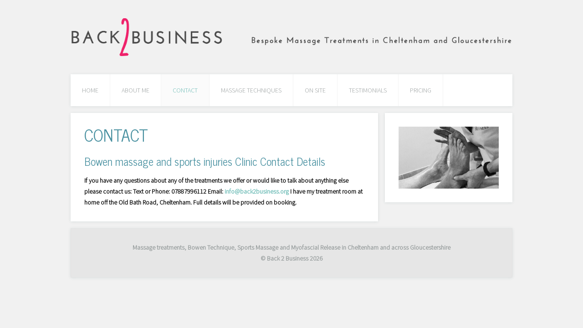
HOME (90, 90)
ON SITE (315, 90)
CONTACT (185, 90)
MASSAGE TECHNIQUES (251, 90)
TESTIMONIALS (368, 90)
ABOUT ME (135, 90)
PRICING (420, 90)
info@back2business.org (257, 191)
